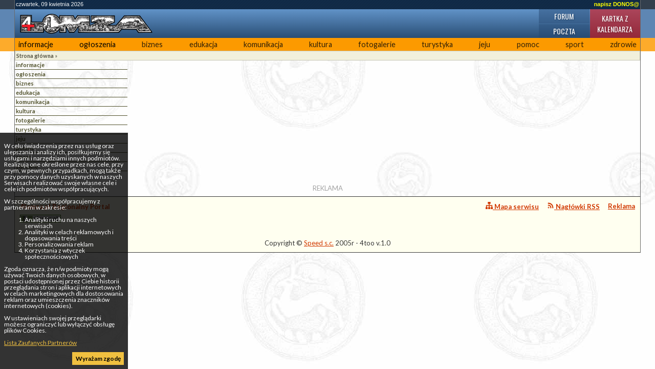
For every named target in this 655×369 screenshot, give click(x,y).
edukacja (203, 44)
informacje (35, 44)
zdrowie (623, 44)
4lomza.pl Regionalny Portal (65, 212)
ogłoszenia (97, 44)
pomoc (528, 44)
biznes (152, 44)
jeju (484, 44)
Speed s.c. (319, 243)
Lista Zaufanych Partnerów (40, 342)
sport (574, 44)
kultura (320, 44)
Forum (564, 16)
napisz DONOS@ (616, 4)
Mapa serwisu (512, 206)
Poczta (564, 31)
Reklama (621, 206)
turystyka (437, 44)
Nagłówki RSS (573, 206)
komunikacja (263, 44)
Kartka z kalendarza (614, 23)
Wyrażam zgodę (98, 358)
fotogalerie (377, 44)
